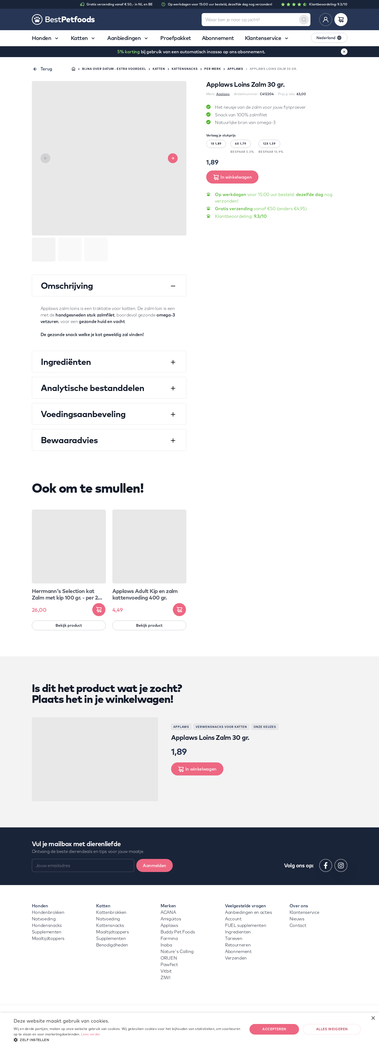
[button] (127, 1039)
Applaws (235, 69)
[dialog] (189, 1029)
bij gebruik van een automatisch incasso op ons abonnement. (191, 51)
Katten (159, 69)
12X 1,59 (269, 143)
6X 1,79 (240, 143)
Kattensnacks (185, 69)
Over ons (298, 905)
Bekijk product (69, 625)
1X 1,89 (216, 143)
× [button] (373, 1018)
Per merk (212, 69)
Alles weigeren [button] (332, 1029)
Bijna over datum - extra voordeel (114, 69)
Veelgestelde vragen (245, 905)
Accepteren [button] (274, 1029)
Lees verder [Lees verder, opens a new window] (90, 1034)
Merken (168, 905)
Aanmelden (154, 865)
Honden (40, 905)
